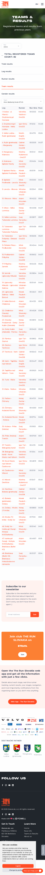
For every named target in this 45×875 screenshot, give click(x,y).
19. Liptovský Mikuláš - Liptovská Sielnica (10, 285)
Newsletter (43, 850)
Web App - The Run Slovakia (22, 702)
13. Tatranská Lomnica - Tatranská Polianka (10, 229)
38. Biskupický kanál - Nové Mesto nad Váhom (9, 454)
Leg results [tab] (7, 71)
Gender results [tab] (8, 94)
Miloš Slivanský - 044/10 (23, 182)
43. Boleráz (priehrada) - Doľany (7, 501)
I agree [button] (18, 866)
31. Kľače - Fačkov (9, 389)
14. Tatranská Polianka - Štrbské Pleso (9, 238)
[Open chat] (32, 871)
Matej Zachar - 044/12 (22, 210)
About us (28, 836)
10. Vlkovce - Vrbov (9, 198)
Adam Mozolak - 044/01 (23, 201)
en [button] (37, 4)
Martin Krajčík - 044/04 (22, 136)
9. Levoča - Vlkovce (9, 189)
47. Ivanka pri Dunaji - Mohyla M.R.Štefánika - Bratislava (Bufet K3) (8, 544)
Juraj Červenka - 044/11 (23, 220)
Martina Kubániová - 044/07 (23, 154)
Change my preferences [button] (18, 870)
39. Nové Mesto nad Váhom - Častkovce (8, 463)
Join (22, 655)
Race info (28, 831)
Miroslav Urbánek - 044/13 (23, 192)
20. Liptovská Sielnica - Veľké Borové (8, 294)
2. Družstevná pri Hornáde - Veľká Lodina (8, 126)
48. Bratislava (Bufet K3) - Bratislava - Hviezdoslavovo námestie (8, 558)
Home (26, 828)
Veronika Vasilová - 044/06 (22, 114)
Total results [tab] (7, 64)
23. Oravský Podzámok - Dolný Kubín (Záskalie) (9, 322)
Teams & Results (31, 834)
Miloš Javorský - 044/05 (23, 164)
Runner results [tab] (8, 79)
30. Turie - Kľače (8, 380)
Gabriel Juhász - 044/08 (22, 145)
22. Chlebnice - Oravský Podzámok (8, 313)
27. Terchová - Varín (10, 352)
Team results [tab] (7, 86)
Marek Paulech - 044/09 (22, 173)
